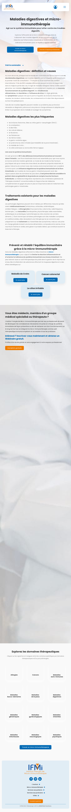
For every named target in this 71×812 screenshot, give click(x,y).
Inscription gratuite (14, 348)
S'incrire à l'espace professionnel (50, 49)
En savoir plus (20, 280)
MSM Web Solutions (45, 806)
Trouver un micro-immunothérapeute (20, 49)
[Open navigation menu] (65, 7)
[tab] (14, 65)
